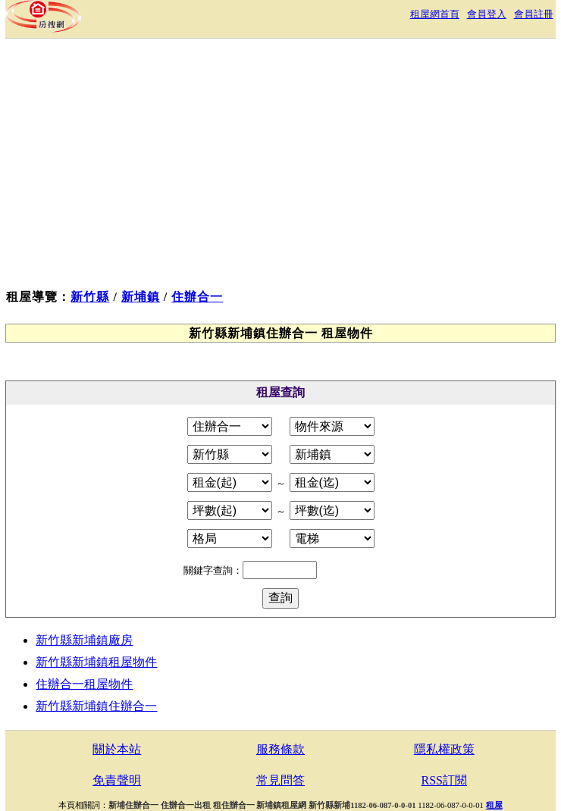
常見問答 (280, 780)
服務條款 (280, 749)
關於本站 (116, 749)
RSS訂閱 (444, 780)
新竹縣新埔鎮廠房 (84, 640)
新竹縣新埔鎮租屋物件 (96, 662)
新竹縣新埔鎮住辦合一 (96, 706)
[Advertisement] (280, 167)
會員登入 (486, 14)
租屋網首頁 (434, 14)
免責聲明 (116, 780)
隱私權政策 (444, 749)
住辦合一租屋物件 (84, 684)
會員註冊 (533, 14)
